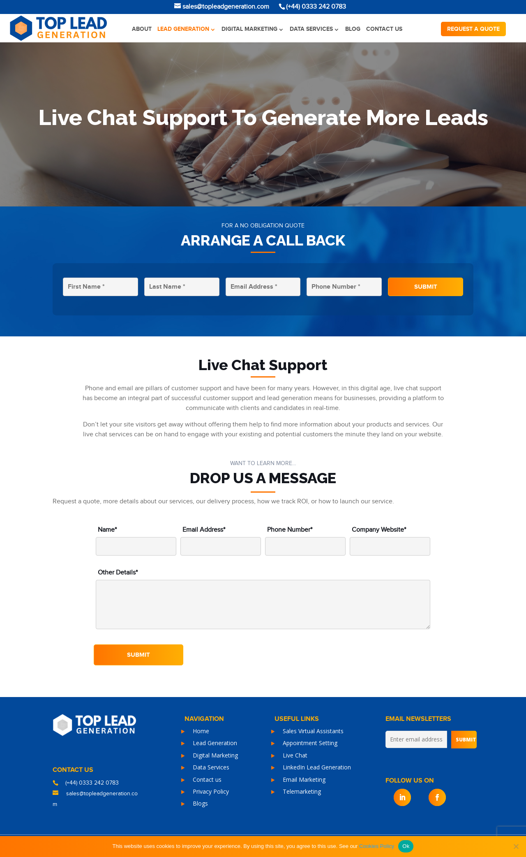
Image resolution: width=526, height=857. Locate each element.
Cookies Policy (376, 846)
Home (201, 731)
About (142, 28)
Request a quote (473, 28)
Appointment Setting (310, 743)
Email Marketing (304, 779)
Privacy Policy (211, 791)
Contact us (384, 28)
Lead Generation (183, 28)
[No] (516, 846)
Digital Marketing (249, 28)
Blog (352, 28)
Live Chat (295, 755)
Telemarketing (302, 791)
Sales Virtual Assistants (313, 731)
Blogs (200, 803)
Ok (405, 846)
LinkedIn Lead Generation (317, 767)
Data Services (311, 28)
